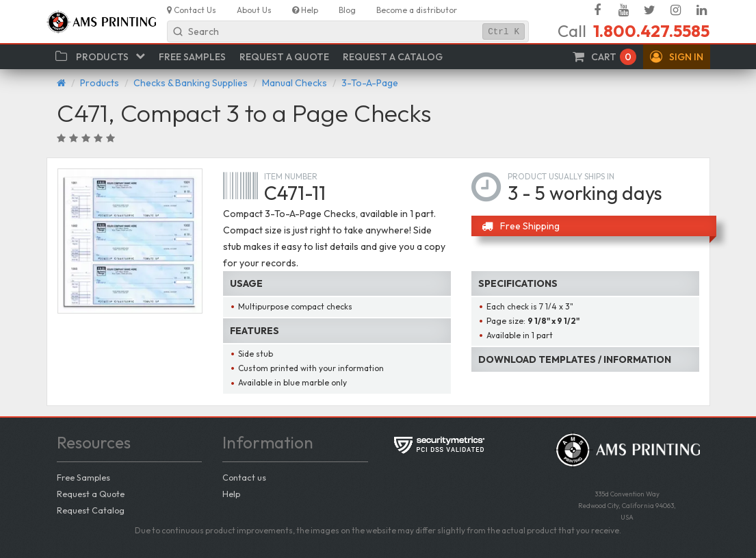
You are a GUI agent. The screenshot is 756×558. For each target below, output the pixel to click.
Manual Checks (294, 83)
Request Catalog (91, 510)
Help (231, 493)
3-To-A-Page (369, 83)
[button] (676, 57)
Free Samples (83, 477)
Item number (290, 176)
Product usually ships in (561, 176)
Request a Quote (91, 493)
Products (99, 83)
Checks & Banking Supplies (190, 83)
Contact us (244, 477)
